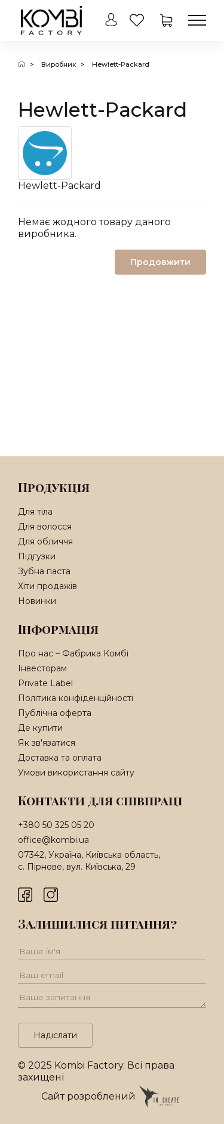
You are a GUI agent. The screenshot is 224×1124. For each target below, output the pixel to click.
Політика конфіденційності (75, 698)
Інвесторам (42, 668)
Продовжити (160, 262)
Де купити (40, 728)
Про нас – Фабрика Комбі (73, 653)
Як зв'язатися (46, 742)
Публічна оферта (54, 713)
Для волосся (45, 526)
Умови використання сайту (76, 772)
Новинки (37, 601)
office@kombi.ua (53, 840)
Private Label (45, 683)
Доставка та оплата (60, 757)
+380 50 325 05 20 (56, 825)
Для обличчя (45, 541)
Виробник (58, 64)
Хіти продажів (47, 586)
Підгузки (37, 556)
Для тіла (35, 511)
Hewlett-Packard (120, 64)
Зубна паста (44, 571)
